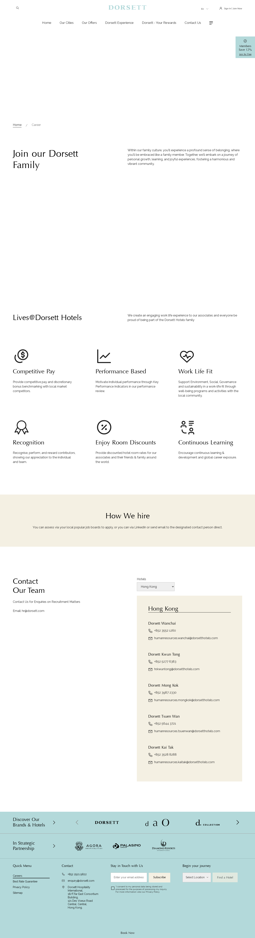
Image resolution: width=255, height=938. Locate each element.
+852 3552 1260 (162, 631)
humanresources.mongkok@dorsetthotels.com (184, 700)
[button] (237, 822)
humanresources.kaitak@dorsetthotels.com (181, 762)
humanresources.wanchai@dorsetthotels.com (183, 638)
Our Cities (67, 23)
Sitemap (18, 892)
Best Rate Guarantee (25, 881)
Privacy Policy (21, 887)
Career (36, 125)
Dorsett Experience (119, 23)
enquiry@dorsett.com (81, 880)
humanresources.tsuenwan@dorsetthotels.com (184, 731)
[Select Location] (197, 877)
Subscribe (159, 877)
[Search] (17, 8)
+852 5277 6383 (162, 662)
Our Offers (89, 23)
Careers (17, 875)
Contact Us (193, 23)
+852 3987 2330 (162, 693)
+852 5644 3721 (162, 724)
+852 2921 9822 (77, 874)
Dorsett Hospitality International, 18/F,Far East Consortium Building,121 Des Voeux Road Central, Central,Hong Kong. (83, 897)
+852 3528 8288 (162, 755)
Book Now (128, 933)
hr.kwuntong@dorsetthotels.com (174, 669)
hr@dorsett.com (33, 611)
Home (46, 23)
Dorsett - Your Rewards (159, 23)
